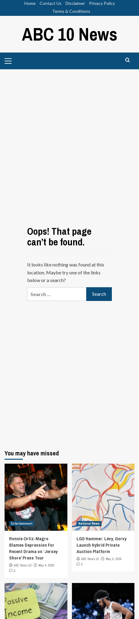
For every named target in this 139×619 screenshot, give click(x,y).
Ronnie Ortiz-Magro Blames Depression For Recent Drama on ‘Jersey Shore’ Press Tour (33, 548)
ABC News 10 (22, 565)
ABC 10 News (69, 34)
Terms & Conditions (71, 11)
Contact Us (51, 3)
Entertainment (21, 523)
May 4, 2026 (46, 565)
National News (89, 523)
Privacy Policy (102, 3)
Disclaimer (75, 3)
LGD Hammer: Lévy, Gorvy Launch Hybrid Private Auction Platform (102, 545)
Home (30, 3)
